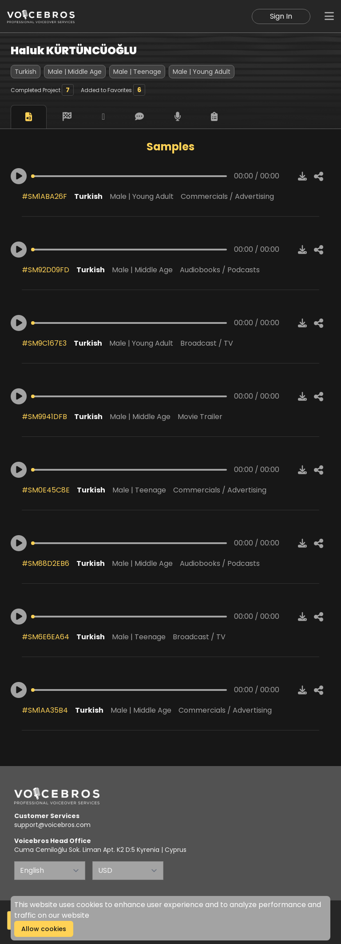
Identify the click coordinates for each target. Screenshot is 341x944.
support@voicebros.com (52, 824)
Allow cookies (43, 928)
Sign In (281, 16)
